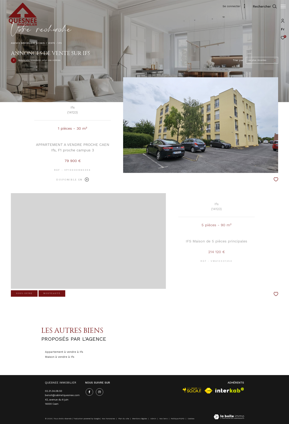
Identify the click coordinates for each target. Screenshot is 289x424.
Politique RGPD (177, 419)
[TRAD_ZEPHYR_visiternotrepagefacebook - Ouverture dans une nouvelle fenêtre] (89, 391)
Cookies (191, 419)
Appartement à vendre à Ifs (64, 352)
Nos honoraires (108, 419)
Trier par (238, 60)
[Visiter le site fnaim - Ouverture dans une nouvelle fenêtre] (208, 391)
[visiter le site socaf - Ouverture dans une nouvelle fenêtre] (192, 390)
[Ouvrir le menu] (283, 6)
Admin (153, 419)
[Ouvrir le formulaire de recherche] (263, 6)
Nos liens (163, 419)
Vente (51, 43)
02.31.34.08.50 (53, 391)
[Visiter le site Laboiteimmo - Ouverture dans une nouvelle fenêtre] (229, 417)
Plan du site (124, 419)
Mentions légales (140, 419)
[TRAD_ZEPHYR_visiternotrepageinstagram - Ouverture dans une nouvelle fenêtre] (99, 391)
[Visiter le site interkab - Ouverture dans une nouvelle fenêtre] (229, 390)
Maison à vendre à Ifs (59, 357)
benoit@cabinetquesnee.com (62, 395)
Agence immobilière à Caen (28, 43)
